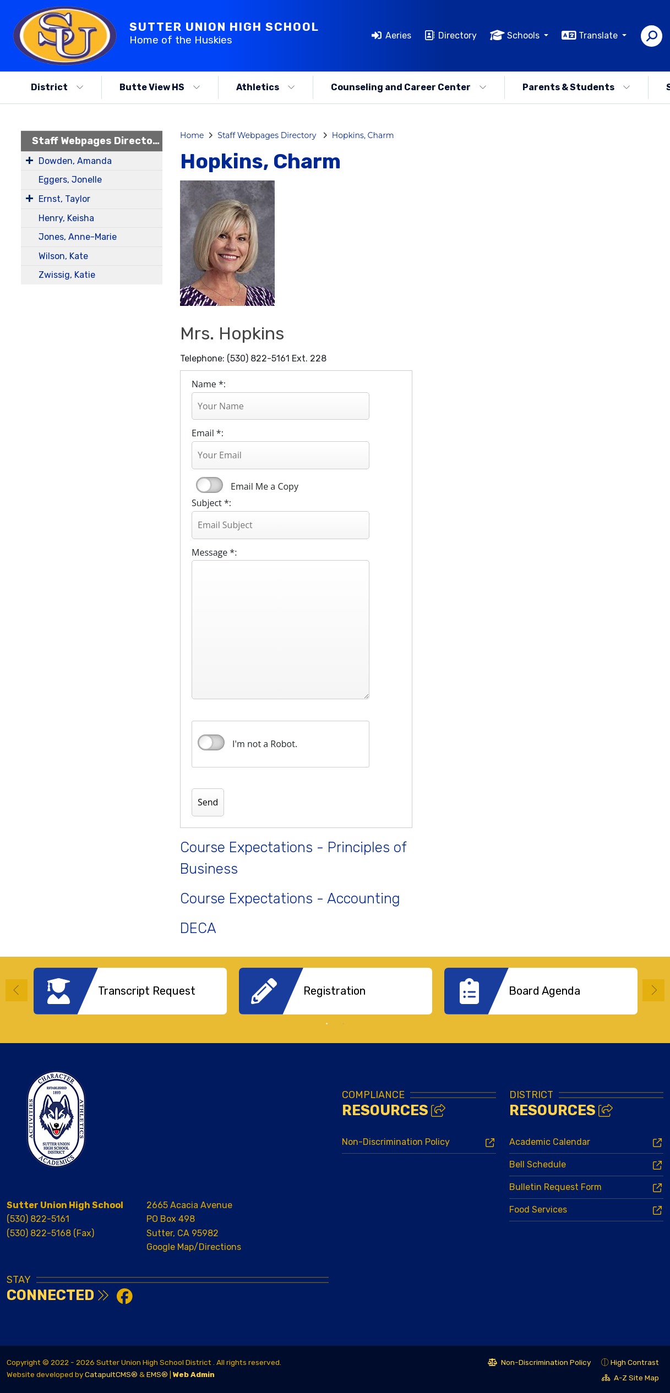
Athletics (265, 87)
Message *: (214, 552)
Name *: (209, 384)
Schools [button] (524, 35)
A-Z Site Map (630, 1378)
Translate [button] (599, 35)
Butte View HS (159, 87)
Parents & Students (576, 87)
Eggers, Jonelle (70, 179)
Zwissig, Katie (67, 275)
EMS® (157, 1373)
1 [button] (327, 1022)
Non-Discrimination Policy (396, 1141)
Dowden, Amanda (75, 161)
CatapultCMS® (111, 1373)
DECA (198, 928)
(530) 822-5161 (38, 1218)
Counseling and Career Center (409, 87)
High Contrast (635, 1361)
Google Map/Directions (193, 1246)
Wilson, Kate (63, 256)
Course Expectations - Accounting (290, 898)
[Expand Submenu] (29, 160)
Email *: (208, 433)
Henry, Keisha (66, 218)
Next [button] (653, 990)
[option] (130, 991)
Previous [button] (17, 990)
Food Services (538, 1208)
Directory (457, 35)
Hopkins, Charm (363, 135)
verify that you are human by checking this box (211, 742)
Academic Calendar (549, 1141)
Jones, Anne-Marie (78, 237)
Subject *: (211, 503)
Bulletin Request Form (555, 1186)
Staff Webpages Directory (97, 141)
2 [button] (343, 1022)
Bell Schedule (537, 1163)
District (57, 87)
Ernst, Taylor (64, 199)
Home (192, 135)
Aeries (398, 35)
